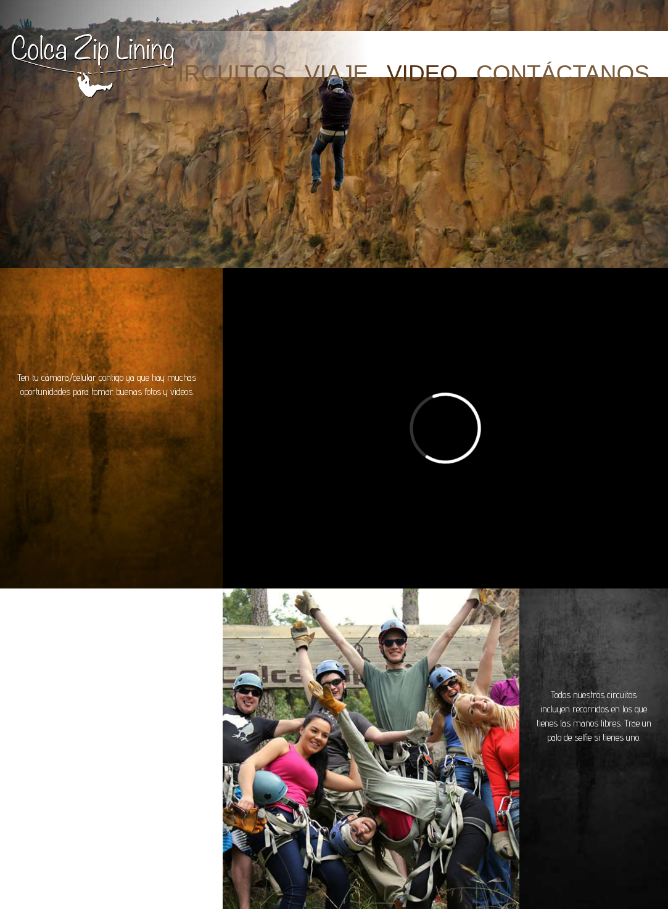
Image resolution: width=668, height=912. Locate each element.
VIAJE (336, 73)
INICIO (107, 73)
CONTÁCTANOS (562, 73)
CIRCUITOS (223, 73)
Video (422, 73)
